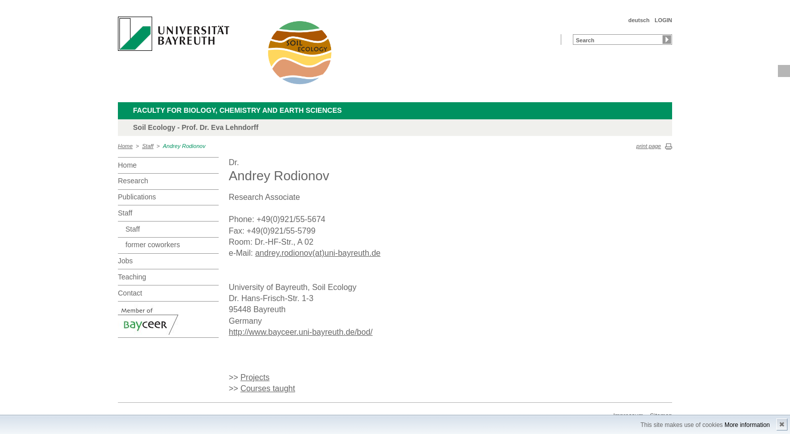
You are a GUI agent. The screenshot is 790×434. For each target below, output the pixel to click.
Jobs (125, 261)
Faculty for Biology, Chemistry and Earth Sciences (237, 110)
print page (648, 146)
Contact (130, 293)
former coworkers (152, 245)
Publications (137, 197)
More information (747, 424)
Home (125, 146)
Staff (148, 146)
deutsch (638, 20)
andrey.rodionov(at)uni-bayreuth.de (317, 253)
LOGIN (663, 20)
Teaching (132, 277)
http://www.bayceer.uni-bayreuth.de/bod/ (301, 332)
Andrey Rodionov (184, 146)
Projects (255, 377)
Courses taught (267, 388)
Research (133, 181)
